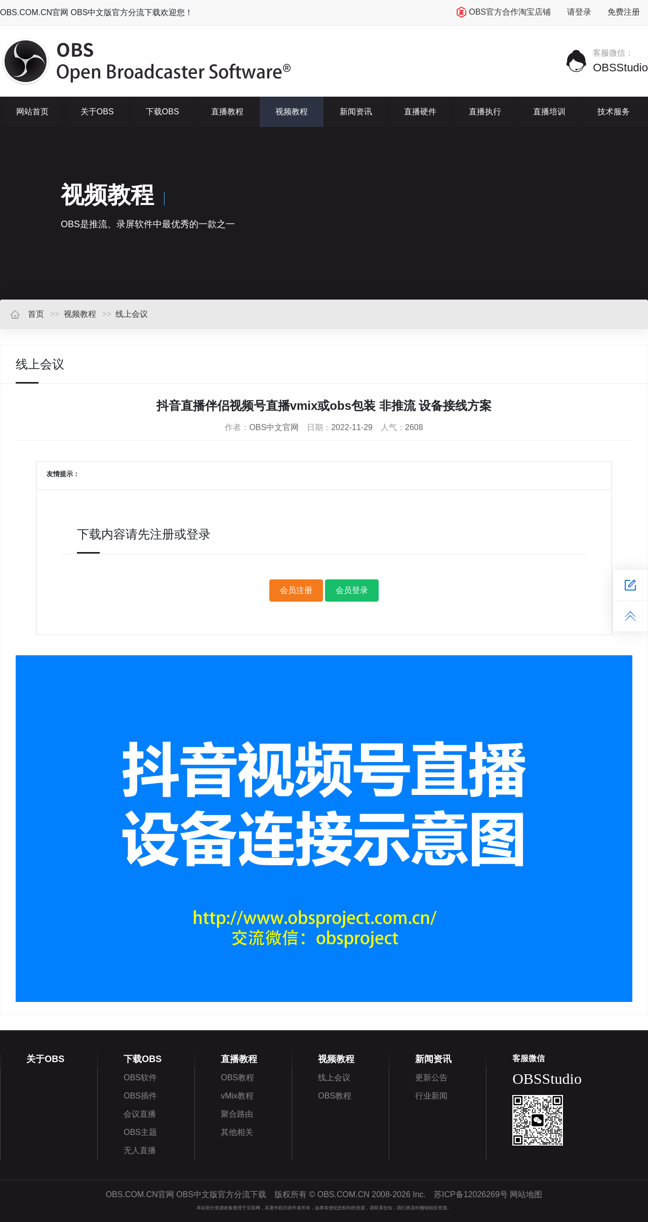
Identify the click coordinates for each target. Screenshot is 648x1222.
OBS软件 (140, 1077)
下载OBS (162, 111)
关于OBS (97, 111)
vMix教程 (237, 1095)
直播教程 (227, 111)
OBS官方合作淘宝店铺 (503, 12)
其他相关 (237, 1132)
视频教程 (291, 111)
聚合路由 (237, 1114)
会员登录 (352, 590)
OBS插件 (140, 1095)
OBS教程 (237, 1077)
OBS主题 (140, 1132)
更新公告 (431, 1077)
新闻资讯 (356, 111)
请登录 (579, 12)
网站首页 (32, 111)
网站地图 (526, 1194)
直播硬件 (420, 111)
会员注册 (296, 590)
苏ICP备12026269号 (471, 1194)
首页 (27, 314)
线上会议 (131, 314)
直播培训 (549, 111)
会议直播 (140, 1114)
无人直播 (140, 1150)
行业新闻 (431, 1095)
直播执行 (485, 111)
